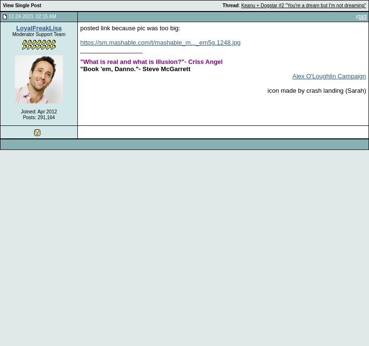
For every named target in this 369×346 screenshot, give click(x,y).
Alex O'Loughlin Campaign (329, 76)
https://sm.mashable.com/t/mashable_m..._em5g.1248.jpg (160, 42)
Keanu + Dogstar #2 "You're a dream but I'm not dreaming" (303, 5)
